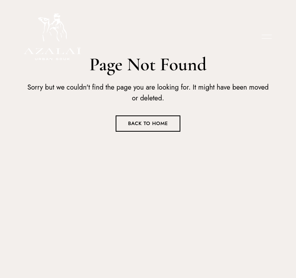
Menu (264, 36)
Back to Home (148, 123)
